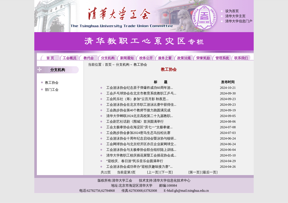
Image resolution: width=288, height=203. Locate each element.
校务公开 (146, 58)
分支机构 (107, 58)
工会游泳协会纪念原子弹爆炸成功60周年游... (139, 88)
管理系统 (222, 58)
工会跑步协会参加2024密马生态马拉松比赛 (138, 133)
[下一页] (166, 172)
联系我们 (241, 58)
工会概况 (69, 58)
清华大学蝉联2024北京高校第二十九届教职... (139, 116)
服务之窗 (165, 58)
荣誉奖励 (203, 58)
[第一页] (194, 172)
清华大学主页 (235, 16)
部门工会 (51, 90)
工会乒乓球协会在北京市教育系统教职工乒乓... (141, 93)
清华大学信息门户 (238, 21)
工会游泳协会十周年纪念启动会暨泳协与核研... (141, 138)
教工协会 (51, 83)
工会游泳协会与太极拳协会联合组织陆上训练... (141, 150)
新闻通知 (127, 58)
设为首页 (232, 11)
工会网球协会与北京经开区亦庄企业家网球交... (141, 144)
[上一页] (153, 172)
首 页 (50, 58)
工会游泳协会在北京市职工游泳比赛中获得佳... (141, 105)
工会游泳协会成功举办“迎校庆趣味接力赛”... (139, 167)
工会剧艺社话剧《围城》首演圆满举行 (135, 121)
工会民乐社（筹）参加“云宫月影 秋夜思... (137, 99)
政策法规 (184, 58)
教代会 (89, 58)
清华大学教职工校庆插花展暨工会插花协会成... (141, 155)
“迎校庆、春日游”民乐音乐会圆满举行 (134, 161)
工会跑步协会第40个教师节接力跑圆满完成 (138, 110)
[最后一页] (209, 172)
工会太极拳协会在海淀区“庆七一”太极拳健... (139, 127)
